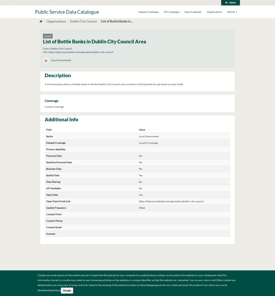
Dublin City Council (83, 21)
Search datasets (193, 11)
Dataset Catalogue (149, 11)
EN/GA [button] (232, 11)
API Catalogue (171, 11)
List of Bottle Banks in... (117, 21)
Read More (54, 290)
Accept (67, 290)
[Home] (40, 21)
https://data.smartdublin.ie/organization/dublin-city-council (81, 52)
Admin (232, 2)
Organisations (214, 11)
